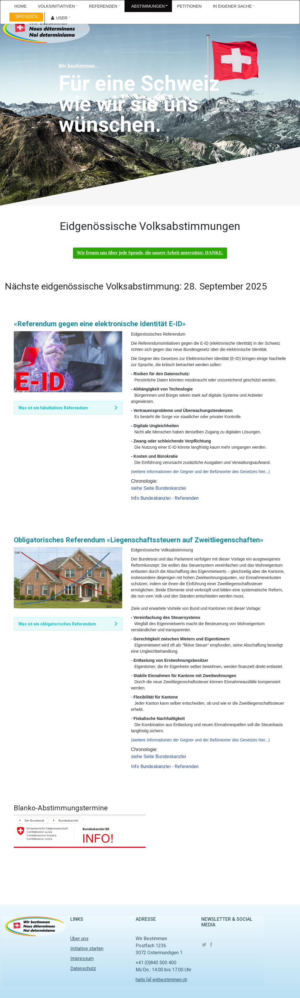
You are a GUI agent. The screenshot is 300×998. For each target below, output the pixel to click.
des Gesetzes (245, 471)
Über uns (79, 938)
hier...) (264, 471)
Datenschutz (83, 968)
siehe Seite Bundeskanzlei (158, 488)
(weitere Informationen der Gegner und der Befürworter (181, 471)
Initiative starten (86, 948)
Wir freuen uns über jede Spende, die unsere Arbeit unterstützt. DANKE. (150, 252)
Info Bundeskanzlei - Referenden (165, 498)
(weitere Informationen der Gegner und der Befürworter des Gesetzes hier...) (200, 740)
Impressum (82, 958)
